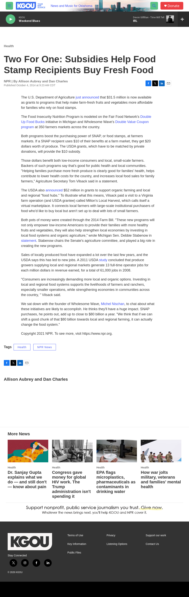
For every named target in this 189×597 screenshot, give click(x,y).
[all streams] (183, 19)
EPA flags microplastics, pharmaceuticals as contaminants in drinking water (116, 482)
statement (28, 241)
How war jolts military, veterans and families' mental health (161, 479)
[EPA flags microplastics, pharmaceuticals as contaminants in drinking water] (117, 451)
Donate (173, 6)
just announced (87, 97)
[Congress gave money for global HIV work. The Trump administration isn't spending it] (72, 451)
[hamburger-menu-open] (9, 6)
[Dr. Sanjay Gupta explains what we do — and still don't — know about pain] (28, 451)
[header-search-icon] (154, 6)
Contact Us (152, 544)
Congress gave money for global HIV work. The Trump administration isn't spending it (71, 484)
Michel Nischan (112, 304)
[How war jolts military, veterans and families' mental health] (161, 451)
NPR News (44, 347)
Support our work (156, 535)
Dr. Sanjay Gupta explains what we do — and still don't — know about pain (27, 479)
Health (9, 46)
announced (54, 190)
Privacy (110, 535)
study (103, 260)
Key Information (76, 544)
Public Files (74, 552)
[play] (10, 19)
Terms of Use (75, 535)
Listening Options (116, 544)
